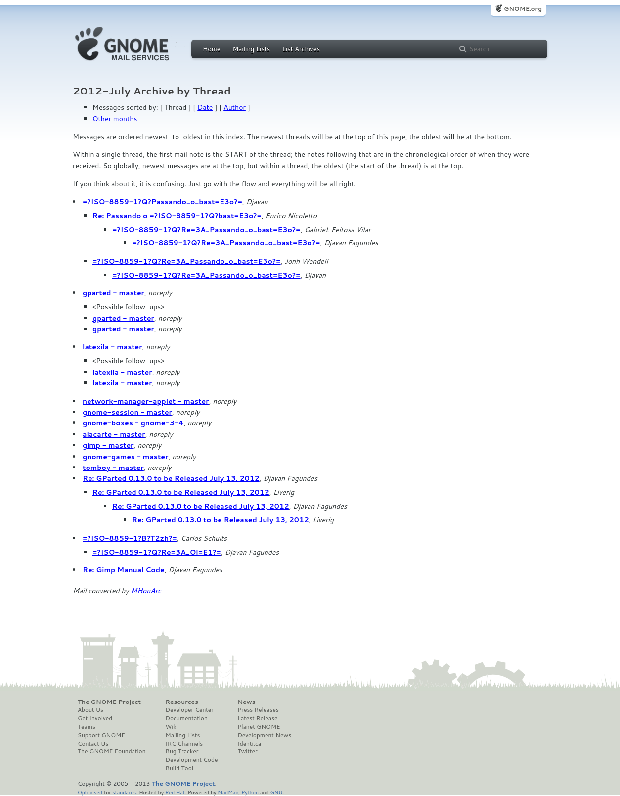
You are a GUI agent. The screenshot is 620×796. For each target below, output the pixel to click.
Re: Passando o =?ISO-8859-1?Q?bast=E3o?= (177, 216)
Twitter (247, 751)
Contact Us (93, 744)
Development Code (192, 760)
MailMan (228, 792)
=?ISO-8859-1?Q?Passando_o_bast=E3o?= (162, 202)
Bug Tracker (182, 751)
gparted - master (113, 293)
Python (250, 792)
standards (124, 792)
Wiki (172, 727)
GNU (276, 792)
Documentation (187, 718)
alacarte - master (114, 434)
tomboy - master (113, 467)
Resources (182, 702)
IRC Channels (184, 744)
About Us (90, 710)
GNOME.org (523, 8)
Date (205, 107)
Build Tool (179, 768)
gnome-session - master (127, 412)
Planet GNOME (258, 727)
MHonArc (146, 591)
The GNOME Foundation (112, 751)
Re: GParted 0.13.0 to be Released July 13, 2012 (171, 478)
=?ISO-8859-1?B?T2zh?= (130, 538)
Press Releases (257, 710)
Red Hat (175, 792)
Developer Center (190, 710)
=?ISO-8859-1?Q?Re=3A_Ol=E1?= (156, 552)
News (246, 702)
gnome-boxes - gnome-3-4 (133, 423)
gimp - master (108, 445)
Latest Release (257, 718)
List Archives (301, 49)
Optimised (90, 792)
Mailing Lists (251, 49)
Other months (114, 119)
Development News (264, 735)
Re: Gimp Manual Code (124, 570)
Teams (86, 727)
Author (234, 107)
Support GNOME (101, 735)
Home (212, 49)
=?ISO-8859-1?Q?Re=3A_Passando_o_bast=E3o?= (206, 229)
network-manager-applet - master (146, 401)
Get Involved (95, 718)
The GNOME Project (109, 702)
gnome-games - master (125, 457)
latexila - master (112, 347)
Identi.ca (249, 744)
